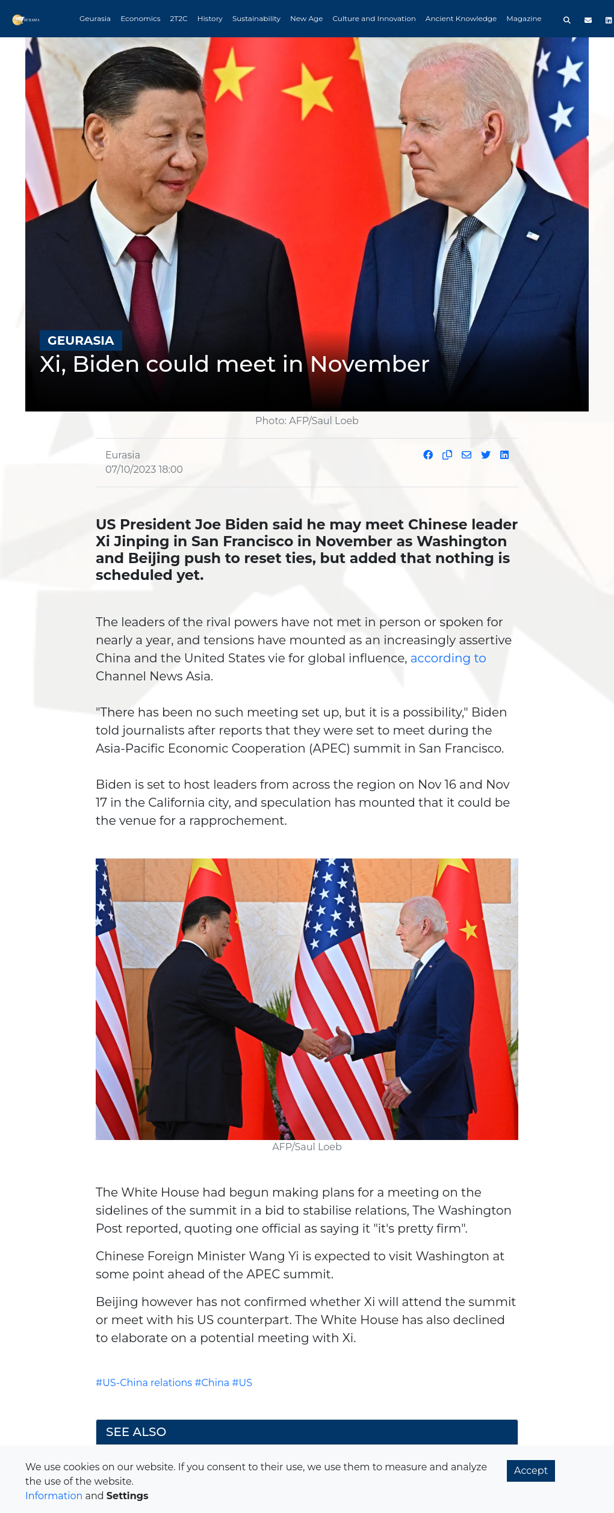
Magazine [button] (524, 18)
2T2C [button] (179, 18)
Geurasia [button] (95, 18)
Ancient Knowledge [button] (461, 18)
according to (448, 658)
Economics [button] (140, 18)
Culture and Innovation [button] (374, 18)
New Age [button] (306, 18)
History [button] (210, 18)
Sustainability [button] (256, 18)
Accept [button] (531, 1470)
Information (53, 1496)
